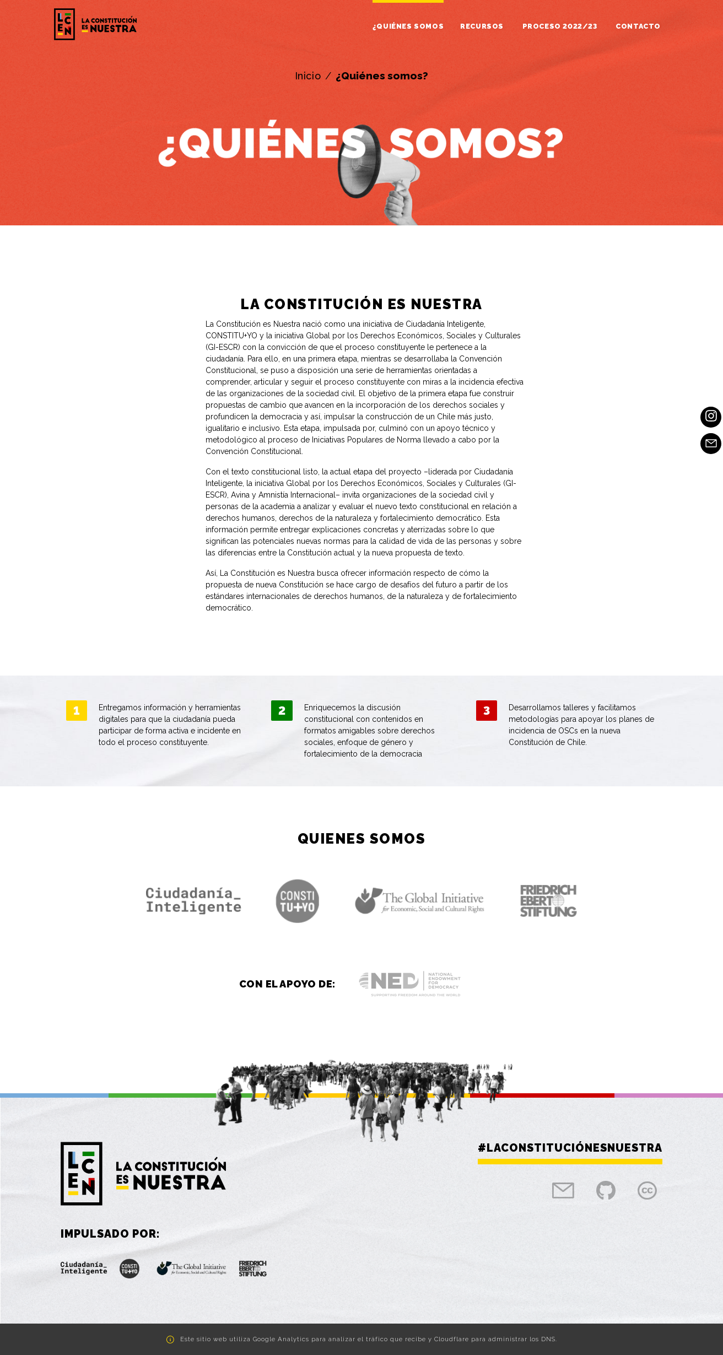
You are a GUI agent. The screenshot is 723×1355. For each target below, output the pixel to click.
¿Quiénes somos (408, 26)
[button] (193, 900)
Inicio (308, 76)
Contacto (638, 26)
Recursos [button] (482, 26)
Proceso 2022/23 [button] (561, 26)
